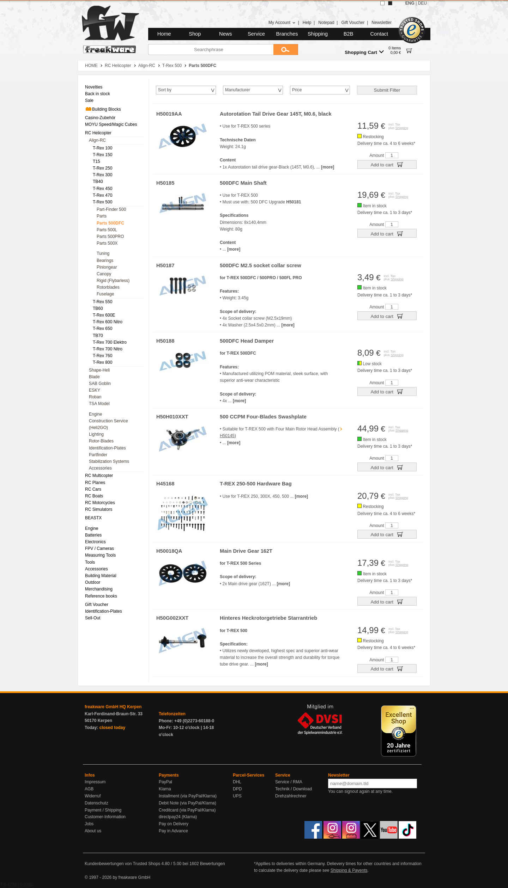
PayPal (165, 781)
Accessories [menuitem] (100, 468)
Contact (379, 34)
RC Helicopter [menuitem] (98, 132)
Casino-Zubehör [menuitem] (100, 117)
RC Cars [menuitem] (93, 489)
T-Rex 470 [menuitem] (102, 195)
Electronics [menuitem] (95, 541)
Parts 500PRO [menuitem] (110, 236)
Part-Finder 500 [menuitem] (111, 209)
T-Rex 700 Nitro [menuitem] (107, 349)
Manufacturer (237, 89)
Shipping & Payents (349, 870)
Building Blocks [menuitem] (103, 109)
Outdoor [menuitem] (92, 582)
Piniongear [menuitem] (107, 267)
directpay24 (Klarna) (178, 816)
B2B (348, 34)
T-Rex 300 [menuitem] (102, 174)
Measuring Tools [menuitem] (100, 555)
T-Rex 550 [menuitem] (102, 301)
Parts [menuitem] (102, 216)
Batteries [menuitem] (93, 535)
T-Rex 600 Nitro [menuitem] (107, 321)
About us (93, 830)
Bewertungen (212, 863)
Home (164, 34)
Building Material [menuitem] (100, 575)
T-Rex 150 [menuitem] (102, 154)
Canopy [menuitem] (104, 273)
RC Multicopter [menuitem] (99, 475)
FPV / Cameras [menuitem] (99, 548)
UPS (237, 796)
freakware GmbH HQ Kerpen (113, 706)
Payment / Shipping (103, 810)
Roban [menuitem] (95, 396)
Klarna (165, 788)
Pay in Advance (173, 830)
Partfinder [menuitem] (98, 454)
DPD (237, 788)
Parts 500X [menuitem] (107, 243)
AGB (89, 788)
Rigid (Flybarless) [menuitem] (113, 280)
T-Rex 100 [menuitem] (102, 148)
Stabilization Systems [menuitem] (109, 461)
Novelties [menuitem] (93, 87)
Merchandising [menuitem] (99, 589)
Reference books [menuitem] (101, 596)
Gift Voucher (352, 22)
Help (307, 22)
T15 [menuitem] (96, 161)
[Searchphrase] (210, 49)
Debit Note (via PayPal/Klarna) (187, 803)
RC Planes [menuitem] (95, 482)
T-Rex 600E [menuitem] (104, 315)
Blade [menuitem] (94, 376)
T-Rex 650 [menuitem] (102, 328)
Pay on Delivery (173, 823)
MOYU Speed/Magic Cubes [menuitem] (111, 124)
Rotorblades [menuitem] (108, 287)
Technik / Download (293, 788)
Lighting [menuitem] (96, 434)
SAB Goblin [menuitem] (100, 383)
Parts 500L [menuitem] (107, 229)
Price (297, 89)
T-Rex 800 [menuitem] (102, 362)
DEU (422, 3)
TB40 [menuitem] (98, 181)
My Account (282, 22)
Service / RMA (288, 781)
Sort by (164, 89)
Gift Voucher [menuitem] (96, 604)
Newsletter (381, 22)
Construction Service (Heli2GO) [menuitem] (108, 424)
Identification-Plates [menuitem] (107, 448)
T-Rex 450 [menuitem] (102, 188)
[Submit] (285, 49)
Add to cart (386, 164)
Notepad (326, 22)
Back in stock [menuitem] (97, 93)
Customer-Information (105, 816)
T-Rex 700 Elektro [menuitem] (110, 342)
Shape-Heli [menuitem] (99, 370)
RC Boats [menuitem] (94, 496)
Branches (287, 34)
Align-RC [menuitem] (97, 140)
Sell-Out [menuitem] (92, 618)
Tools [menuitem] (90, 562)
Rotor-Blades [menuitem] (101, 441)
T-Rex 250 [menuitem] (102, 168)
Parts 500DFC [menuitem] (110, 223)
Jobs (89, 823)
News (225, 34)
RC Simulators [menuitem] (98, 509)
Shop (195, 34)
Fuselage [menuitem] (105, 294)
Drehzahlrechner (291, 796)
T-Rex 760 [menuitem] (102, 355)
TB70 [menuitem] (98, 335)
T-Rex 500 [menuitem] (102, 202)
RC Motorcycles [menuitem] (100, 502)
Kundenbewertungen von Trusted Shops (122, 863)
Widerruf (93, 796)
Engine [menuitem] (95, 414)
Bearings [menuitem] (105, 260)
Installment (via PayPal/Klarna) (188, 796)
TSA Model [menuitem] (99, 403)
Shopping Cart (364, 52)
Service (256, 34)
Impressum (95, 781)
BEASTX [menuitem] (93, 517)
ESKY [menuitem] (94, 390)
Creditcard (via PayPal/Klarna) (187, 810)
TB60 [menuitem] (98, 308)
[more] (327, 167)
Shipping (318, 34)
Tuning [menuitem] (103, 253)
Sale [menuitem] (89, 100)
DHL (237, 781)
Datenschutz (96, 803)
